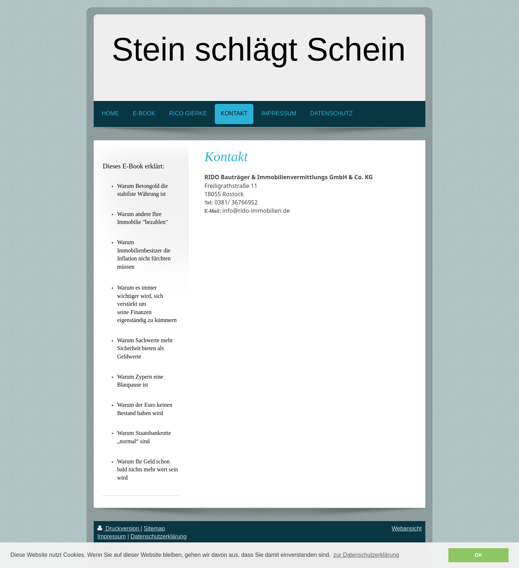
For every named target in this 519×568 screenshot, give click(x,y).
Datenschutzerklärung (158, 536)
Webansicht (407, 528)
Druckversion (119, 528)
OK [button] (479, 555)
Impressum (111, 536)
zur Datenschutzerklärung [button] (366, 555)
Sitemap (154, 528)
